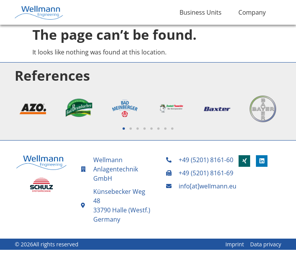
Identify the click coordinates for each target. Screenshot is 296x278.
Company (252, 12)
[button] (124, 128)
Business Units (201, 12)
